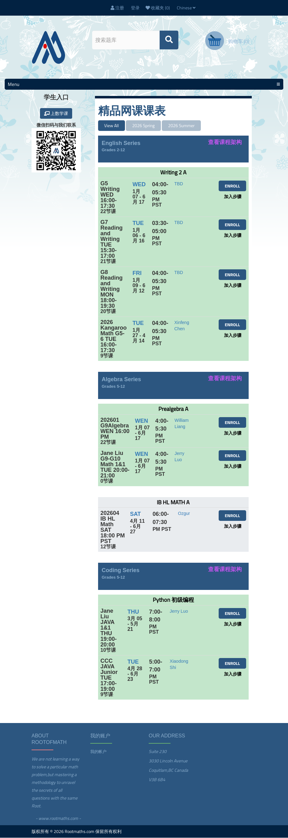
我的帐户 (98, 752)
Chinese (186, 7)
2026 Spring (143, 125)
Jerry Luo (179, 611)
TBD (178, 184)
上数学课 (56, 113)
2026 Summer (181, 125)
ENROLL (232, 186)
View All (111, 125)
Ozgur (184, 513)
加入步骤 (232, 196)
